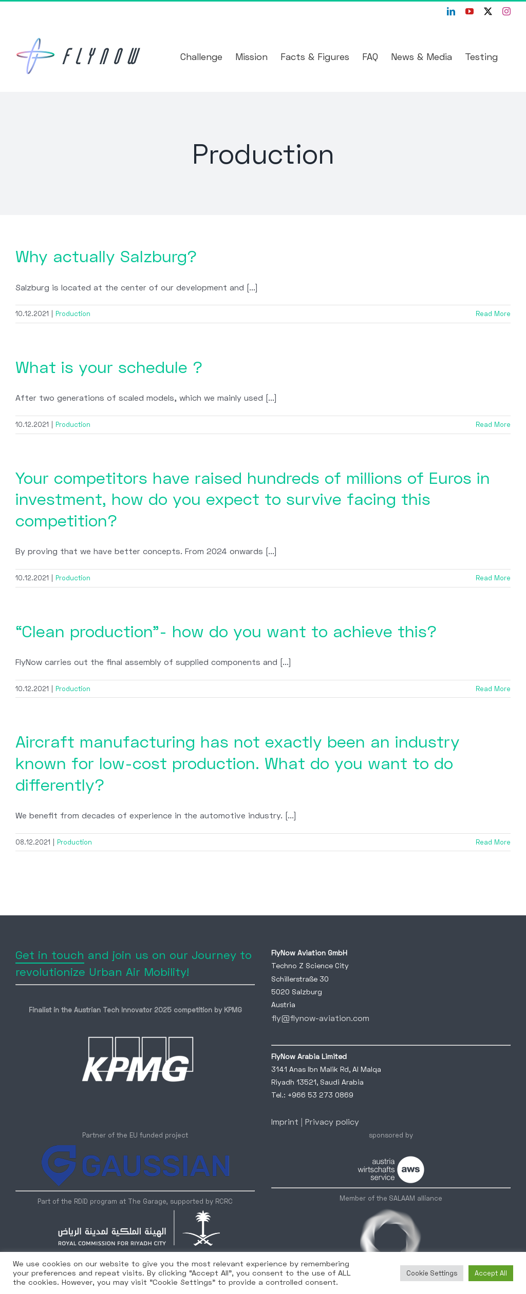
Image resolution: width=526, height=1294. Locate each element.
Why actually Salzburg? (106, 256)
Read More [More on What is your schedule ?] (493, 424)
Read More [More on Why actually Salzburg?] (493, 313)
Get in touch (49, 955)
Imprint (284, 1121)
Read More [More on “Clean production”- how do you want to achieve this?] (493, 688)
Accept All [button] (491, 1273)
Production (72, 313)
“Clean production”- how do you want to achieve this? (226, 631)
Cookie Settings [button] (431, 1273)
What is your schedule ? (108, 367)
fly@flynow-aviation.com (320, 1018)
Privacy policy (332, 1121)
